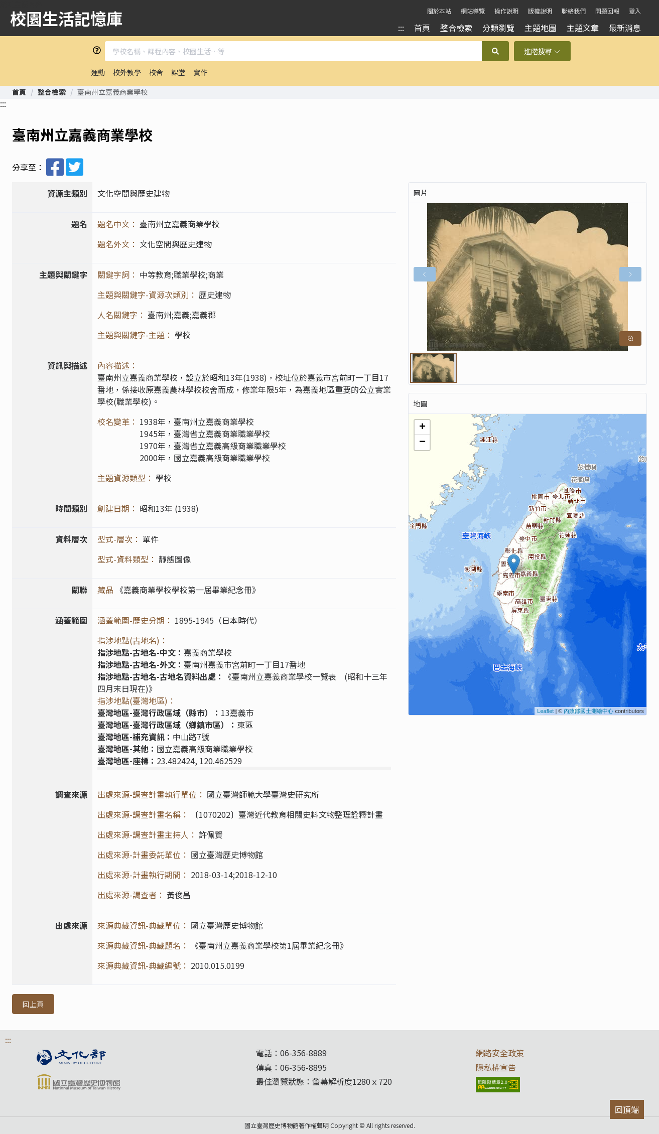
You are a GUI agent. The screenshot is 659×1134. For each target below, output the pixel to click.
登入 (635, 11)
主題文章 (583, 28)
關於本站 (439, 11)
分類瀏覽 (498, 28)
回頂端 (627, 1109)
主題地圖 (540, 28)
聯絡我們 (574, 11)
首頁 (422, 28)
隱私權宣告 (496, 1067)
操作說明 (506, 11)
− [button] (422, 442)
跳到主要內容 (21, 4)
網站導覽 (473, 11)
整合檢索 (456, 28)
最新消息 (625, 28)
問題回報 (607, 11)
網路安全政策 (500, 1053)
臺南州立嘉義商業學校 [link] (112, 92)
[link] (19, 92)
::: (401, 28)
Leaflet (545, 711)
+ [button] (422, 427)
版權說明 (540, 11)
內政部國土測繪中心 (588, 711)
